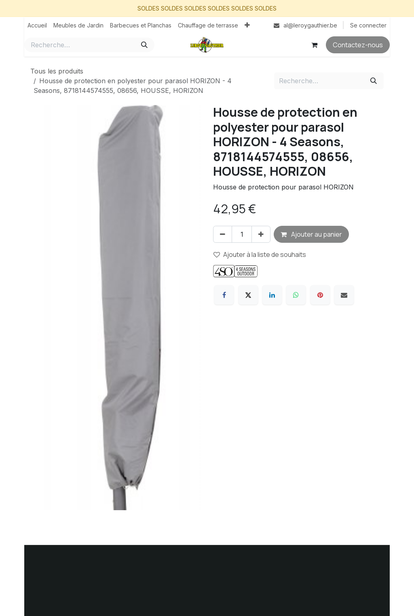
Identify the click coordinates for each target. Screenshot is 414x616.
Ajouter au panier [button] (311, 234)
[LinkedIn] (272, 295)
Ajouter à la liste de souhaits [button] (259, 254)
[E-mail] (344, 295)
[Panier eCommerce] (314, 44)
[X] (248, 295)
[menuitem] (37, 25)
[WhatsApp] (296, 295)
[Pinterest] (320, 295)
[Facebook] (224, 295)
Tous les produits (56, 71)
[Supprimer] (222, 234)
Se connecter (368, 25)
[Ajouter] (260, 234)
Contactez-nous (358, 44)
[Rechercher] (144, 45)
